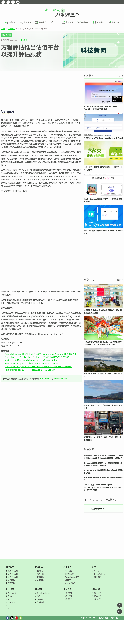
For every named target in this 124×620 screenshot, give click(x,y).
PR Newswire (45, 378)
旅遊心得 (96, 589)
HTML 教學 (70, 574)
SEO (94, 566)
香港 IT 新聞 (13, 574)
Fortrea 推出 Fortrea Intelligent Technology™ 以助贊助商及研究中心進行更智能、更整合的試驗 (102, 487)
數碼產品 (39, 566)
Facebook (12, 593)
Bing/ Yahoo (99, 574)
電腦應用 (68, 593)
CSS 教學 (68, 571)
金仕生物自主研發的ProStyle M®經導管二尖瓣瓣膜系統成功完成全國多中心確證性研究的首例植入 (103, 456)
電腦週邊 (40, 571)
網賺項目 (39, 589)
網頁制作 (67, 566)
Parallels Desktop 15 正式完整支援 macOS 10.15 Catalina (31, 363)
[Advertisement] (41, 90)
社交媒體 (10, 589)
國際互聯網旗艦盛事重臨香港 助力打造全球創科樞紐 (103, 478)
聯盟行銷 (40, 602)
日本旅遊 (97, 596)
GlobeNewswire (60, 378)
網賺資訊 (40, 599)
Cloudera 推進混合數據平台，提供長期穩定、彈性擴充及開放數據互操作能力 (103, 464)
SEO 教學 (98, 577)
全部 (119, 75)
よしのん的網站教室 (95, 508)
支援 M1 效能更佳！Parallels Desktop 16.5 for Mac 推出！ (31, 360)
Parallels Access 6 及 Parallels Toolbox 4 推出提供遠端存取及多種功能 (37, 356)
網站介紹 (114, 617)
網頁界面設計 (70, 583)
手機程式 (68, 599)
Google (97, 571)
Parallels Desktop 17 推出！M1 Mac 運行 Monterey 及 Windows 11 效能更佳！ (41, 353)
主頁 (3, 28)
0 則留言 (26, 40)
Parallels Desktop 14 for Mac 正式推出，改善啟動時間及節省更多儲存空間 (38, 366)
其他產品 (40, 580)
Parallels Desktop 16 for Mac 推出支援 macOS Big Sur (30, 369)
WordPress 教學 (72, 577)
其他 (9, 605)
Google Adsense (44, 593)
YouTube (11, 602)
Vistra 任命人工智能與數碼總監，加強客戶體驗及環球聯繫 (103, 471)
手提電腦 (40, 577)
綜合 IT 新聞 (6, 35)
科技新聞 (11, 28)
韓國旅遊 (97, 599)
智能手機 (40, 574)
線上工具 (68, 596)
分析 (9, 608)
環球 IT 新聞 (13, 571)
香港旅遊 (97, 593)
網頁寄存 (68, 580)
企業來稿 (11, 583)
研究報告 (11, 580)
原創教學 (67, 589)
